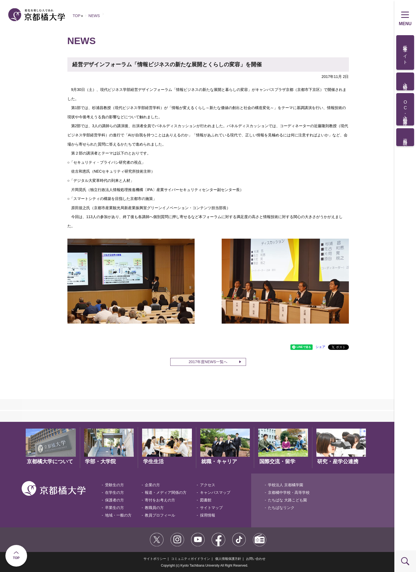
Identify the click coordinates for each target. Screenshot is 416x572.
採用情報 (207, 515)
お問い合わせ (256, 559)
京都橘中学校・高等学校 (289, 492)
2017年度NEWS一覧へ (208, 362)
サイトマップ (211, 507)
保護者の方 (114, 500)
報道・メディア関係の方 (165, 492)
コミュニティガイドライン (190, 559)
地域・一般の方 (118, 515)
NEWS (94, 16)
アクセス (207, 485)
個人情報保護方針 (228, 559)
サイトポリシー (154, 559)
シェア (320, 347)
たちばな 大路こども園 (287, 500)
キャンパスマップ (215, 492)
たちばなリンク (281, 507)
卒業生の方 (114, 507)
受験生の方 (114, 485)
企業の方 (152, 485)
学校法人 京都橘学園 (285, 485)
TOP (16, 558)
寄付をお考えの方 (160, 500)
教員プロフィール (160, 515)
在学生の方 (114, 492)
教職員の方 (154, 507)
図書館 (205, 500)
